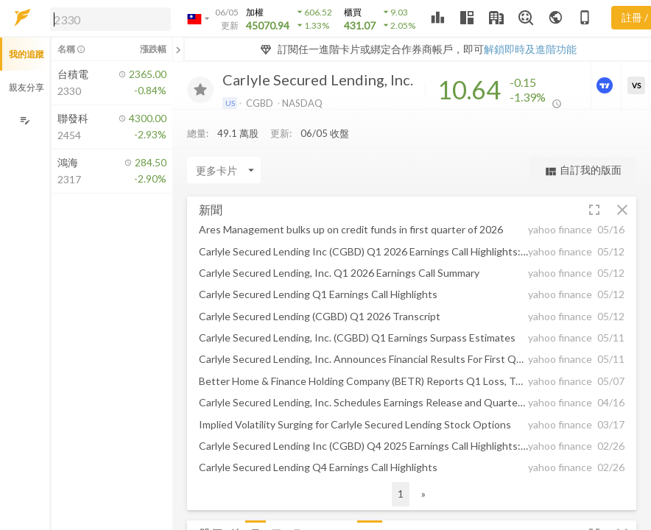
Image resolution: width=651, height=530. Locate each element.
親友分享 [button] (26, 87)
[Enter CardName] (224, 170)
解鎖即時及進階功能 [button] (530, 49)
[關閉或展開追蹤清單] (178, 49)
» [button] (423, 493)
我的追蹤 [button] (26, 54)
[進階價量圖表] (606, 85)
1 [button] (401, 493)
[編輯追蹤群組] (24, 120)
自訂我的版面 (583, 170)
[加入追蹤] (200, 90)
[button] (107, 18)
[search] (110, 19)
